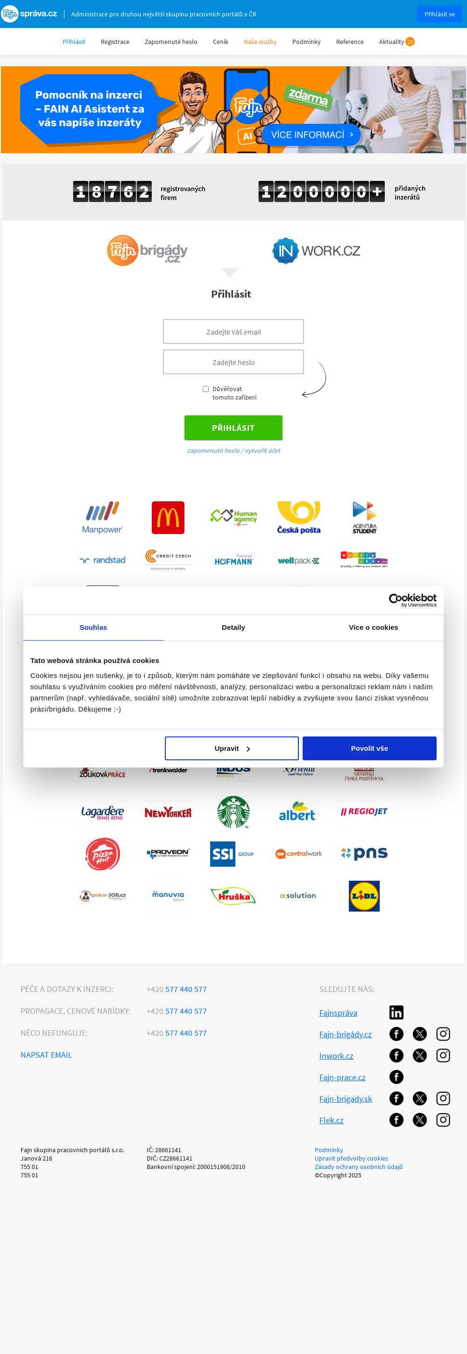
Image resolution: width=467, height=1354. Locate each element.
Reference (350, 41)
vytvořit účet (262, 450)
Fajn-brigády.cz (345, 1034)
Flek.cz (331, 1120)
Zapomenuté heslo (171, 41)
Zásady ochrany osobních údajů (359, 1166)
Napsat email (46, 1054)
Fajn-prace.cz (342, 1077)
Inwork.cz (336, 1055)
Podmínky (306, 41)
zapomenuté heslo (213, 450)
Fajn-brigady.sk (345, 1098)
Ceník (220, 41)
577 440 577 (177, 988)
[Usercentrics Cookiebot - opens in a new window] (396, 600)
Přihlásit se (440, 14)
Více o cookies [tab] (373, 627)
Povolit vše (369, 748)
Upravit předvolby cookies (351, 1158)
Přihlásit (74, 41)
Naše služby (260, 41)
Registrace (115, 41)
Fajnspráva (338, 1012)
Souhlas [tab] (93, 627)
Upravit (232, 748)
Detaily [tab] (233, 627)
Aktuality (391, 41)
